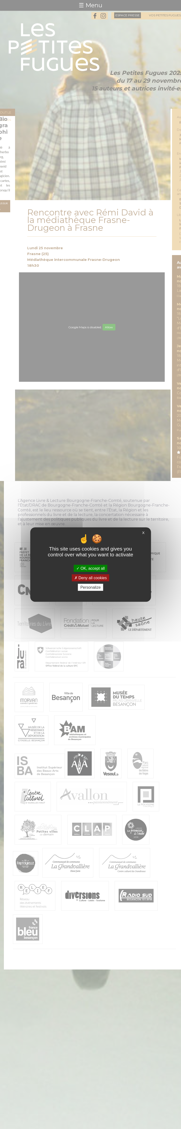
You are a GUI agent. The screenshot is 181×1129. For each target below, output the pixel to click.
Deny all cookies (90, 578)
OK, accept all (90, 568)
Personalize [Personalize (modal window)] (90, 587)
